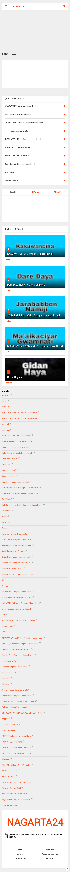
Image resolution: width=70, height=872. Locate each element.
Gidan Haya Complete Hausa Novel (16, 563)
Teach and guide (9, 730)
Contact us (50, 850)
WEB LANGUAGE (9, 771)
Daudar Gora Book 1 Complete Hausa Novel (20, 488)
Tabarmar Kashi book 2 (11, 724)
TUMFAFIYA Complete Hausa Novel (16, 736)
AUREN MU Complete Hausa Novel (16, 436)
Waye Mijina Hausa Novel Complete (16, 765)
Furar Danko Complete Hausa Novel (16, 540)
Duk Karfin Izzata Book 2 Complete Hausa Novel (22, 505)
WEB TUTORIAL (8, 776)
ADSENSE (6, 395)
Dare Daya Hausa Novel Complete (26, 284)
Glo (3, 580)
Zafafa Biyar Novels (10, 805)
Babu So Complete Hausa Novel (15, 447)
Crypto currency (8, 476)
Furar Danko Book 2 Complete (14, 534)
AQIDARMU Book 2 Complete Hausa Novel (19, 418)
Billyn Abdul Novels (10, 459)
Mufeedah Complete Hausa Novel (16, 649)
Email (4, 517)
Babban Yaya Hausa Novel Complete (17, 441)
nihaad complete (9, 661)
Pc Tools (5, 684)
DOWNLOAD (7, 499)
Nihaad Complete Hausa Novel (14, 667)
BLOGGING (6, 465)
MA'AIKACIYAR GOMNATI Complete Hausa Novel (35, 346)
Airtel (4, 401)
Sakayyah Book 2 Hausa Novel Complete (19, 701)
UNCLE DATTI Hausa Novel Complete (17, 753)
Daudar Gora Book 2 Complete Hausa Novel (20, 493)
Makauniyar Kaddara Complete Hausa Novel (20, 644)
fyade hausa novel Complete (14, 551)
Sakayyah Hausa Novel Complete (15, 707)
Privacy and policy (19, 858)
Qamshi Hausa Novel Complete (15, 690)
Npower (5, 678)
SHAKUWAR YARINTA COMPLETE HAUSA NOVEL (22, 713)
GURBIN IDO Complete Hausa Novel (16, 592)
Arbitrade (6, 424)
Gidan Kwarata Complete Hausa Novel (18, 574)
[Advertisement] (35, 31)
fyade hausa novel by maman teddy (17, 545)
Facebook (6, 522)
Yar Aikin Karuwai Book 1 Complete (16, 782)
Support (5, 719)
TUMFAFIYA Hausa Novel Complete (16, 748)
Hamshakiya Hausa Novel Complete (17, 597)
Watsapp (5, 759)
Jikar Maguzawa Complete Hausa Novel (18, 609)
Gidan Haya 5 (14, 377)
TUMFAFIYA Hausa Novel (12, 742)
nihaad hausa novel (10, 673)
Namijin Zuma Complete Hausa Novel (17, 655)
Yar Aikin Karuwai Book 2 (12, 788)
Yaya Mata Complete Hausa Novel (16, 800)
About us (20, 854)
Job (3, 615)
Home (20, 850)
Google (5, 586)
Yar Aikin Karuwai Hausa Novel (14, 794)
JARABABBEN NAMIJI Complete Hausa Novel (33, 315)
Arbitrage (6, 430)
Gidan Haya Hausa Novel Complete (16, 557)
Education (6, 511)
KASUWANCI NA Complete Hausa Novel (30, 253)
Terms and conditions (50, 854)
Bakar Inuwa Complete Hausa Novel (17, 453)
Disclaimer (50, 858)
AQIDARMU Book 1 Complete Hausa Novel (19, 413)
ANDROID (6, 407)
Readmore (8, 259)
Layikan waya (7, 626)
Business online (8, 470)
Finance (5, 528)
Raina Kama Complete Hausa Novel (16, 696)
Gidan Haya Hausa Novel (12, 569)
